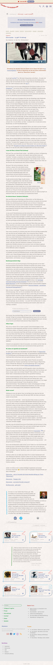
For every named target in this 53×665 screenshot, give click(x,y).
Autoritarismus (7, 578)
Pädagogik (34, 31)
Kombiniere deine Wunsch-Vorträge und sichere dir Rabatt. (26, 22)
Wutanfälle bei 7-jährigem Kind (36, 617)
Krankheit (45, 592)
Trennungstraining (34, 540)
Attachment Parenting (35, 578)
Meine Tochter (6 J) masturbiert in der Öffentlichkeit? (38, 609)
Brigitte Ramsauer (11, 283)
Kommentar (38, 431)
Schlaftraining (8, 33)
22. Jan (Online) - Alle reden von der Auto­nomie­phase (39, 632)
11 (49, 593)
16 (22, 593)
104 (49, 539)
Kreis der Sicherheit (28, 31)
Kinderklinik (9, 88)
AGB (6, 649)
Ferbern (8, 592)
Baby (5, 592)
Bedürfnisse (42, 578)
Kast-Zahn (18, 594)
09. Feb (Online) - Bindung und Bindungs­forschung (39, 635)
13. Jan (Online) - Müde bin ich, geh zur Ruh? (39, 629)
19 (49, 578)
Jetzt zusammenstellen (26, 25)
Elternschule (12, 31)
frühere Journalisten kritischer (32, 365)
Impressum (7, 646)
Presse (5, 611)
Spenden (6, 621)
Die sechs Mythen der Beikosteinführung (39, 615)
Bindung (7, 31)
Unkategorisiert (13, 14)
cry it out (6, 539)
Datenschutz (7, 648)
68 (22, 578)
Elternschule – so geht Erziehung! (25, 14)
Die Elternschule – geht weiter (13, 485)
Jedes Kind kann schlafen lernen (10, 594)
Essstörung (22, 31)
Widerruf (6, 651)
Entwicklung (36, 592)
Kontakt (6, 616)
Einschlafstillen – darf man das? (37, 611)
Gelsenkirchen (6, 540)
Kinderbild (12, 579)
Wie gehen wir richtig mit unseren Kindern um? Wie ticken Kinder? (30, 145)
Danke (5, 618)
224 (23, 539)
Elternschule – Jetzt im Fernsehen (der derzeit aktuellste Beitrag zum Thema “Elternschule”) (24, 475)
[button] (26, 1)
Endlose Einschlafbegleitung (36, 613)
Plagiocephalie (40, 594)
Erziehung (17, 31)
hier (27, 83)
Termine (29, 626)
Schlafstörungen (40, 31)
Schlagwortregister (9, 608)
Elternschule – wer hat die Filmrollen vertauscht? (18, 482)
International (7, 613)
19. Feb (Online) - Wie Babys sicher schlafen (39, 637)
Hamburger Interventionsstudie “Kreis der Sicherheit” (24, 281)
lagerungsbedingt (34, 594)
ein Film (14, 78)
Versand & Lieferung (9, 653)
